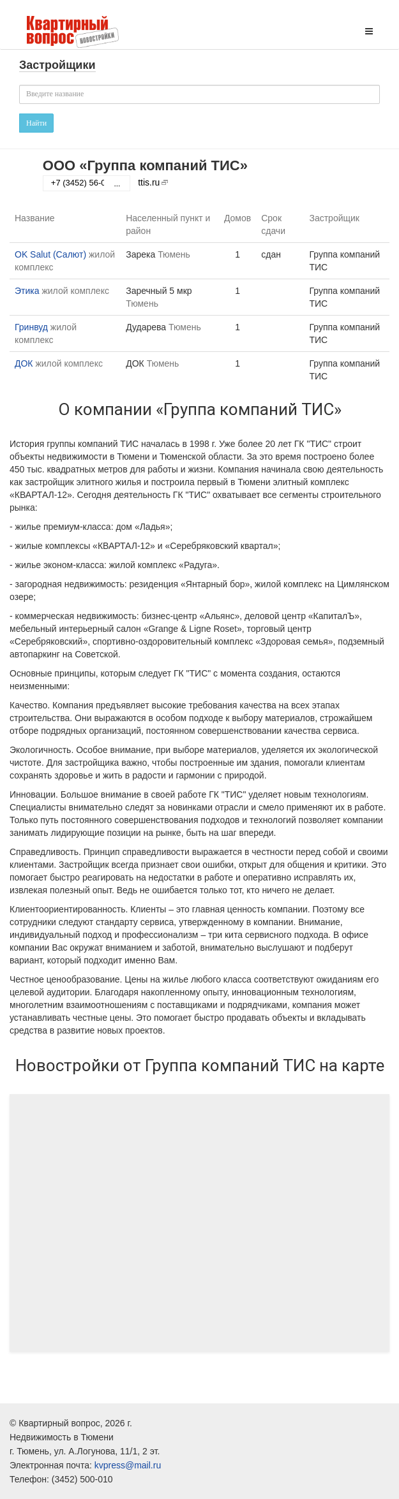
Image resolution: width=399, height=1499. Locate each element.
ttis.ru (149, 182)
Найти (36, 123)
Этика (27, 291)
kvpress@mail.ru (127, 1465)
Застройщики (57, 65)
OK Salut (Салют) (50, 254)
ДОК (24, 363)
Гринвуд (31, 327)
